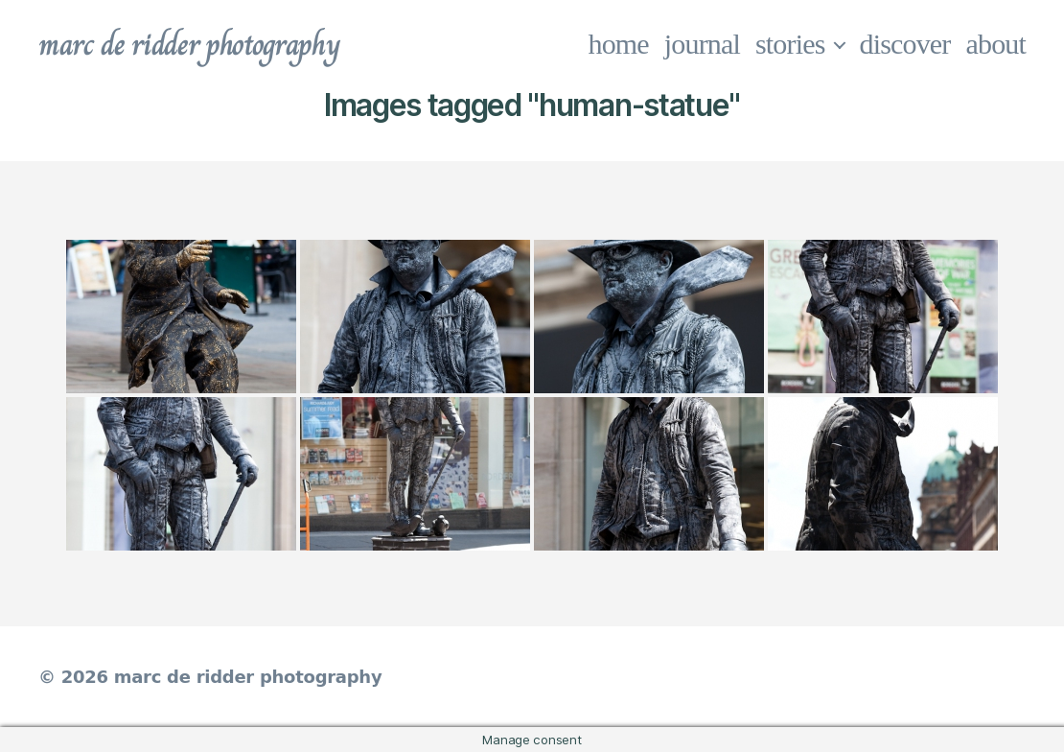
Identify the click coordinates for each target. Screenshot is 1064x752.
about (996, 43)
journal (702, 43)
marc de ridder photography (188, 44)
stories (790, 43)
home (619, 43)
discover (905, 43)
